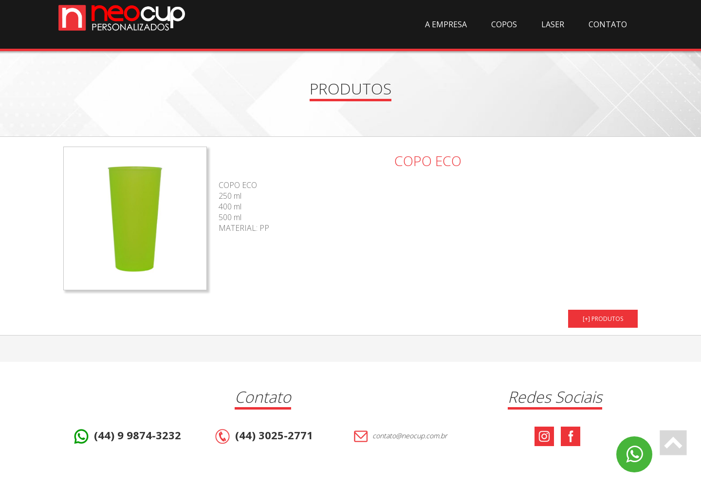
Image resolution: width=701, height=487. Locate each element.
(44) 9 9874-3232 (126, 436)
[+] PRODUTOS (603, 319)
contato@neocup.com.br (399, 436)
